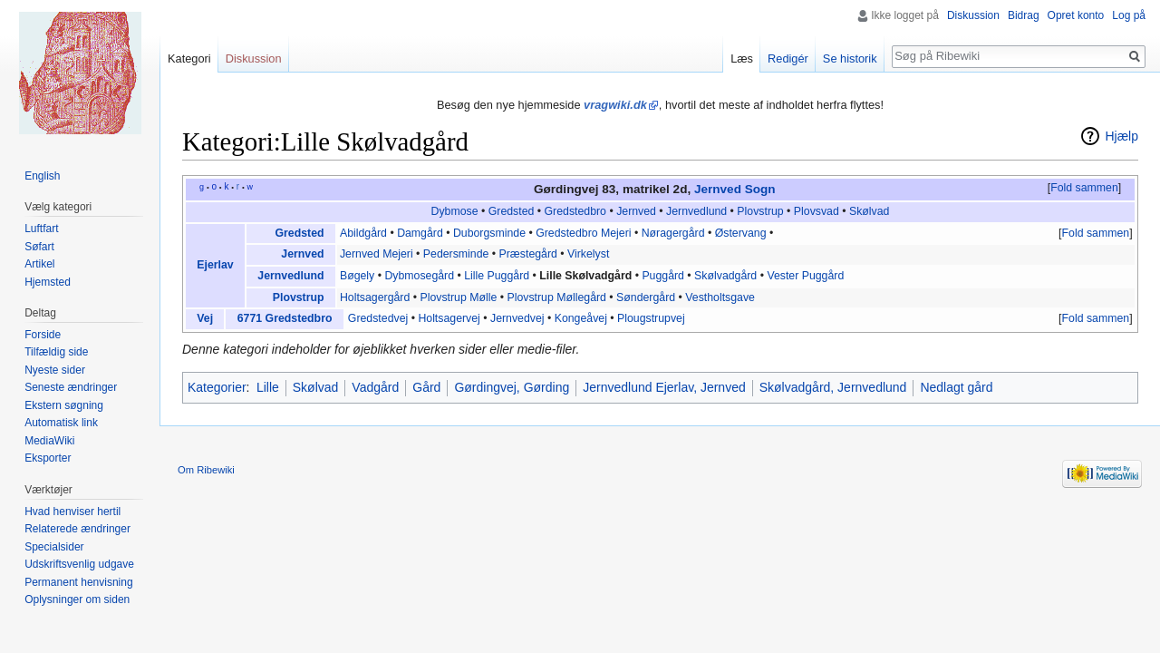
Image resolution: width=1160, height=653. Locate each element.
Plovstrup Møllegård (556, 297)
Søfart (39, 246)
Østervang (741, 233)
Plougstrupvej (651, 318)
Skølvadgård (725, 275)
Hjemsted (47, 282)
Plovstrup (760, 211)
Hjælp (1121, 136)
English (42, 176)
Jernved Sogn (735, 189)
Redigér (788, 58)
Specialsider (53, 547)
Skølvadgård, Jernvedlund (833, 387)
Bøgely (357, 275)
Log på (1129, 15)
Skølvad (869, 211)
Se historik (850, 58)
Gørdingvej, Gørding (511, 387)
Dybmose (454, 211)
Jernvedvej (517, 318)
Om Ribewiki (206, 469)
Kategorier (217, 387)
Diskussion (973, 15)
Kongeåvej (581, 318)
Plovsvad (816, 211)
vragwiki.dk (615, 105)
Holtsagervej (448, 318)
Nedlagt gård (956, 387)
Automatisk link (61, 422)
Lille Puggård (496, 275)
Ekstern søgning (63, 405)
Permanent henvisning (78, 582)
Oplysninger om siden (77, 599)
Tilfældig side (56, 352)
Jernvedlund (696, 211)
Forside (42, 334)
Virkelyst (588, 254)
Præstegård (528, 254)
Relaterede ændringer (77, 528)
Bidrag (1023, 15)
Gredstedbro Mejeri (583, 233)
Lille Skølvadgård (585, 275)
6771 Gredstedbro (285, 318)
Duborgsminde (489, 233)
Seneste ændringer (70, 387)
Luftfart (41, 228)
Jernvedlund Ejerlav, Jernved (664, 387)
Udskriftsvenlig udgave (79, 564)
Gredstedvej (378, 318)
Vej (205, 318)
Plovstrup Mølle (458, 297)
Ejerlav (215, 264)
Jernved (636, 211)
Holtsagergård (375, 297)
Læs (741, 58)
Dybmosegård (419, 275)
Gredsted (511, 211)
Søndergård (645, 297)
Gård (426, 387)
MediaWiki (49, 440)
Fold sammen (1084, 187)
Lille (267, 387)
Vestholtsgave (720, 297)
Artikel (39, 264)
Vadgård (375, 387)
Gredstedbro (575, 211)
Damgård (420, 233)
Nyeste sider (54, 370)
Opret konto (1076, 15)
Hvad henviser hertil (72, 511)
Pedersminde (456, 254)
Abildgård (363, 233)
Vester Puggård (805, 275)
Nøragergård (673, 233)
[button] (1084, 189)
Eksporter (47, 458)
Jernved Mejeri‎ (376, 254)
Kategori (189, 58)
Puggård (663, 275)
